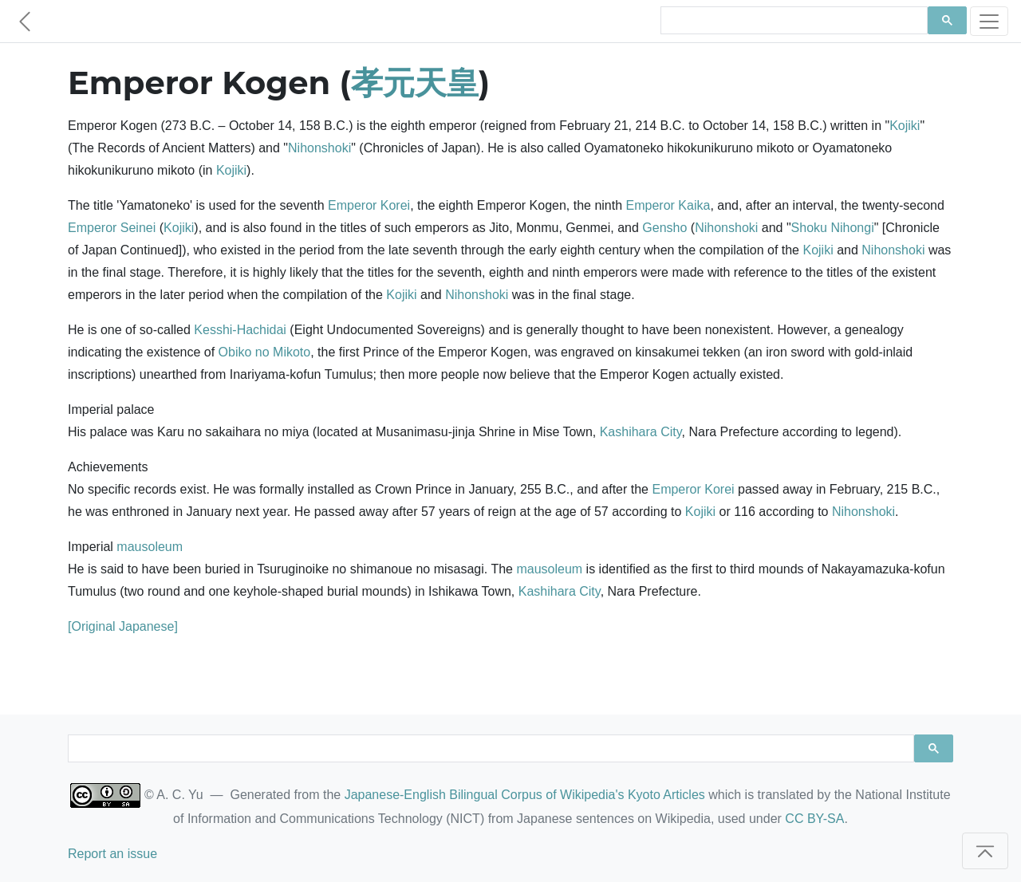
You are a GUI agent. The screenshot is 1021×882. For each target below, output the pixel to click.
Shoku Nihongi (832, 227)
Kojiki (904, 125)
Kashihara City (641, 432)
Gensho (664, 227)
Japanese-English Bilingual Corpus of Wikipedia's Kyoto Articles (525, 794)
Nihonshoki (319, 148)
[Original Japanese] (123, 626)
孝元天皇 (415, 82)
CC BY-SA (814, 818)
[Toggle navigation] (989, 21)
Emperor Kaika (668, 205)
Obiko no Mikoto (265, 352)
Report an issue (112, 853)
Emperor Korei (369, 205)
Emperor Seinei (112, 227)
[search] (792, 21)
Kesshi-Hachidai (240, 330)
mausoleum (149, 546)
